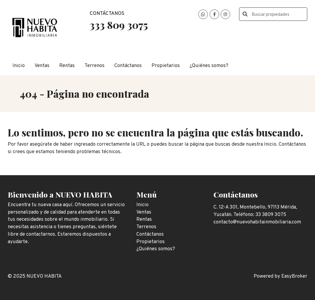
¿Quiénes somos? (209, 66)
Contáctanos (128, 66)
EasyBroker (294, 276)
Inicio (19, 66)
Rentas (67, 66)
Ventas (42, 66)
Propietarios (166, 66)
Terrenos (95, 66)
